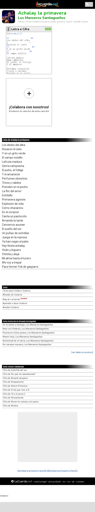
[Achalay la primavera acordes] (33, 470)
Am (15, 33)
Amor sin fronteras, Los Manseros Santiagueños (26, 328)
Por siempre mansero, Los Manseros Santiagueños (27, 344)
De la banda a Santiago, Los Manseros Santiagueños (28, 324)
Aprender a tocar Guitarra (15, 303)
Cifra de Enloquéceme (13, 382)
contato (80, 481)
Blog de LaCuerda (15, 299)
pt (73, 481)
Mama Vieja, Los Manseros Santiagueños (23, 336)
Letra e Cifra (20, 29)
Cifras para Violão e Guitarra (16, 290)
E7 (21, 33)
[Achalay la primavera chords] (62, 470)
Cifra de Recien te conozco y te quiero (21, 401)
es (64, 481)
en (68, 481)
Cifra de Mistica (10, 405)
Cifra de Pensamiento (13, 397)
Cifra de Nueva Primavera (15, 386)
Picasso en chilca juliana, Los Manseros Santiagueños (28, 332)
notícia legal (40, 481)
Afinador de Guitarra (12, 294)
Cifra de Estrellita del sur (15, 370)
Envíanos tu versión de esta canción (29, 100)
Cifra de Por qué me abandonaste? (19, 374)
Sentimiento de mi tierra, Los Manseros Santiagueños (28, 340)
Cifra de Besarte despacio (15, 378)
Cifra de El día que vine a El (16, 390)
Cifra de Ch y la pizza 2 (14, 394)
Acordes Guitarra (11, 307)
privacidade (54, 481)
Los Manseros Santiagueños (41, 17)
